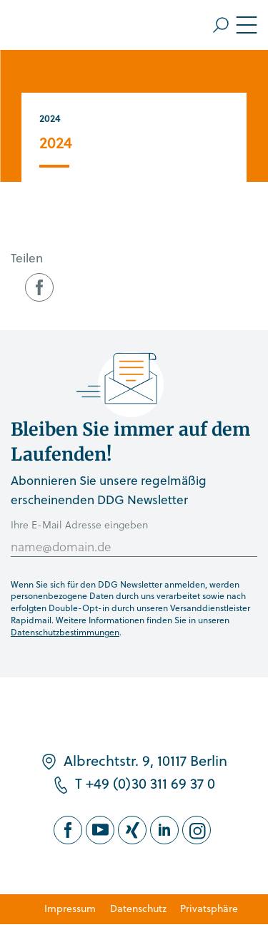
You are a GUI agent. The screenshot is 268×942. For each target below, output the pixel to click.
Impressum (70, 908)
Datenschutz (138, 908)
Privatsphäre (209, 908)
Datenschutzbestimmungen (65, 631)
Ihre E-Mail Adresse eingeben (79, 524)
